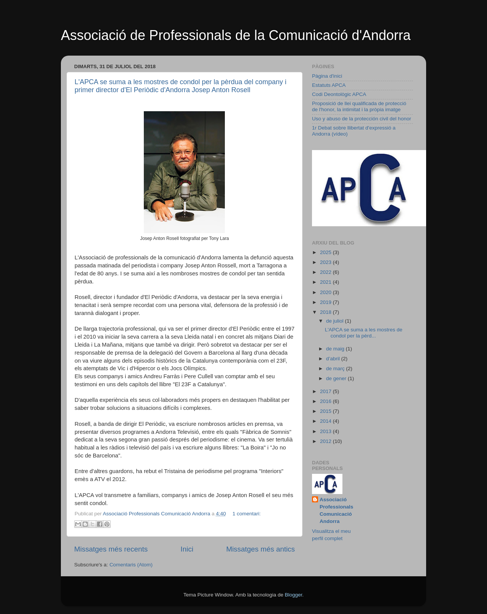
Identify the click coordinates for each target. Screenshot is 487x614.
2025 (326, 252)
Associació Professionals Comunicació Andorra (336, 510)
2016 (326, 401)
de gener (337, 378)
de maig (336, 349)
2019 (326, 302)
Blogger (293, 595)
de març (336, 368)
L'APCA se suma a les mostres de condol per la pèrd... (364, 333)
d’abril (333, 358)
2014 (326, 421)
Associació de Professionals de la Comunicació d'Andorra (236, 35)
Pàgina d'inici (327, 76)
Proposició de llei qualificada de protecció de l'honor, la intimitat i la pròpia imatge (359, 106)
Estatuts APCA (329, 85)
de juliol (335, 321)
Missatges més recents (111, 549)
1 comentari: (246, 513)
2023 (326, 262)
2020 (326, 292)
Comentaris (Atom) (131, 565)
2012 (326, 441)
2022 (326, 272)
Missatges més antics (260, 549)
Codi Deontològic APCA (339, 94)
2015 (326, 411)
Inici (187, 549)
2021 (326, 282)
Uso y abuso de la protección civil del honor (361, 119)
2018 (326, 312)
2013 (326, 431)
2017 (326, 391)
